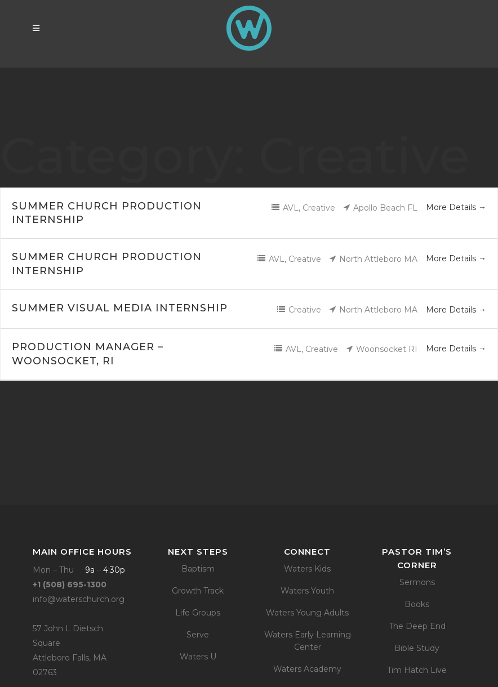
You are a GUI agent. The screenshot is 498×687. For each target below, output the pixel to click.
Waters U (198, 657)
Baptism (198, 569)
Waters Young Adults (307, 613)
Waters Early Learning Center (307, 641)
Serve (197, 635)
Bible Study (416, 648)
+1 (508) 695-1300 (69, 584)
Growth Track (198, 591)
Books (416, 604)
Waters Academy (307, 669)
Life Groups (197, 613)
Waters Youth (307, 591)
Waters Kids (307, 569)
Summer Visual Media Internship (120, 308)
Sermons (417, 582)
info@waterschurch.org (78, 599)
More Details (456, 207)
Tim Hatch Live (417, 670)
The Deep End (417, 626)
